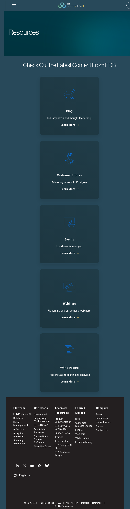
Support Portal (61, 433)
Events (80, 425)
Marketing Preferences (76, 503)
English (17, 475)
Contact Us (105, 430)
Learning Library (85, 437)
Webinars (81, 429)
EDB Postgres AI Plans (62, 447)
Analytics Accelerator (13, 435)
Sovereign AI (37, 414)
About (103, 414)
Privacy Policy (55, 503)
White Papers (84, 433)
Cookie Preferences (100, 503)
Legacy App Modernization (38, 420)
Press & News (107, 422)
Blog (79, 414)
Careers (104, 426)
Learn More (63, 124)
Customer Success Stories (87, 420)
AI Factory (12, 429)
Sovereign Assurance (13, 442)
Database (12, 418)
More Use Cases (39, 443)
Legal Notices (32, 503)
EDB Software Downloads (61, 427)
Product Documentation (61, 420)
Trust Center (60, 441)
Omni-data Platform (36, 431)
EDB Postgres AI (16, 414)
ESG (44, 503)
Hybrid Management (14, 424)
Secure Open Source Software (39, 438)
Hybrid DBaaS (37, 425)
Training (57, 437)
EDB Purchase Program (61, 454)
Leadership (105, 418)
